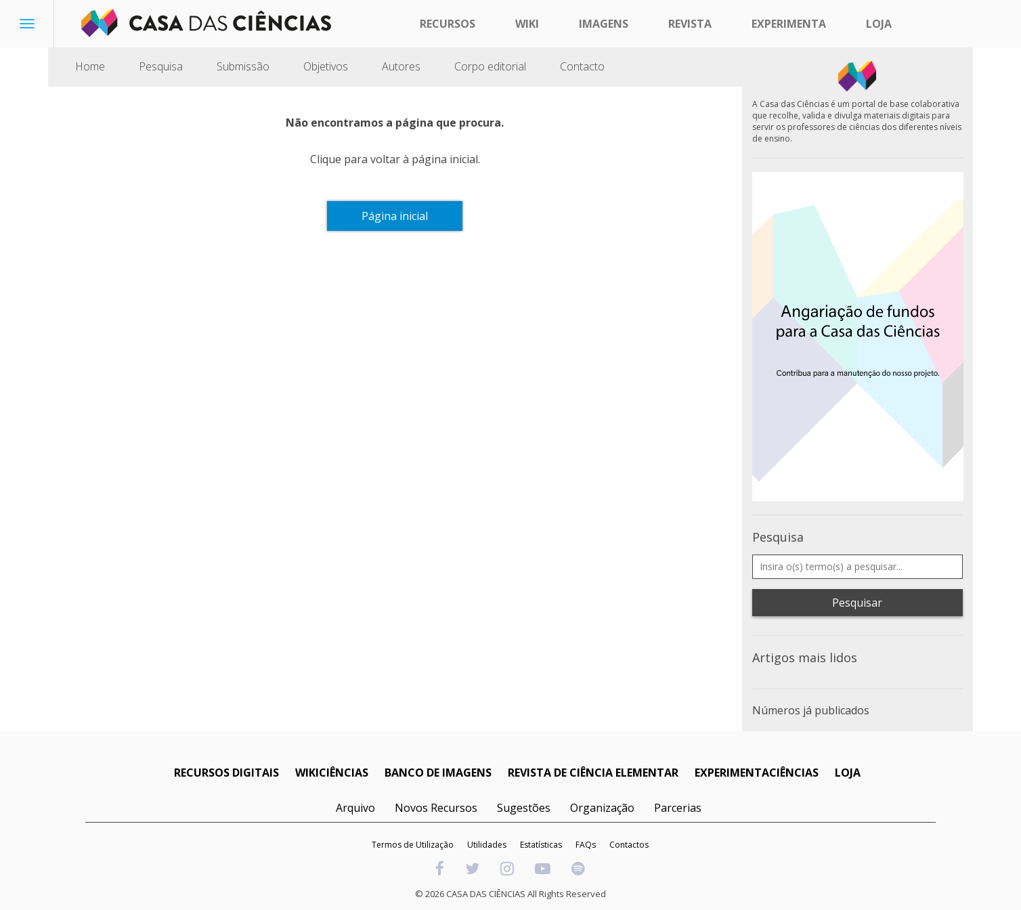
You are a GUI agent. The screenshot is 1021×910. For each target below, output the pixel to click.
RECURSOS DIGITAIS (226, 772)
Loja (879, 23)
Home (90, 66)
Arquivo (355, 807)
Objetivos (325, 66)
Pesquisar (857, 602)
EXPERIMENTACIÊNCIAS (757, 772)
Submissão (243, 66)
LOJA (848, 772)
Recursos (447, 23)
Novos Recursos (436, 807)
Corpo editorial (490, 66)
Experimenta (789, 23)
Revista (690, 23)
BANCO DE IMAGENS (438, 772)
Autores (401, 66)
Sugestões (523, 807)
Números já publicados (810, 710)
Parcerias (677, 807)
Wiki (527, 23)
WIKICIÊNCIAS (331, 772)
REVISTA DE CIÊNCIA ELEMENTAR (593, 772)
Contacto (582, 66)
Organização (602, 807)
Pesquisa (161, 66)
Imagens (603, 23)
